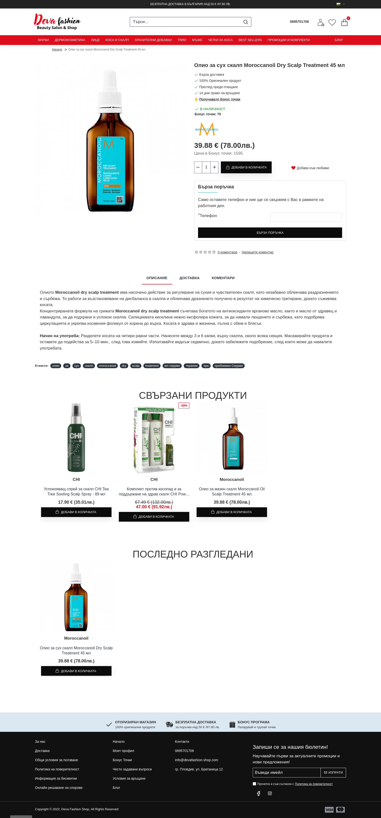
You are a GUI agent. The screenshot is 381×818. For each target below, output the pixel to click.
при (206, 365)
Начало (57, 49)
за (66, 365)
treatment (152, 365)
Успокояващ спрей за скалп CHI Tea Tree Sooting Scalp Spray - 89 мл (76, 491)
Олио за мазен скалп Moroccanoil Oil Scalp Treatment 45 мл (232, 491)
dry (124, 365)
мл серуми (172, 365)
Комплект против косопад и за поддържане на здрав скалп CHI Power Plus (154, 492)
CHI (76, 479)
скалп (89, 365)
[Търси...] (245, 21)
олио (55, 365)
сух (76, 365)
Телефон (208, 215)
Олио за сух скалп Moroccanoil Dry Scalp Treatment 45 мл (76, 650)
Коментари (223, 278)
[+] (214, 167)
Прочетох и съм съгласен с (293, 784)
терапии (192, 365)
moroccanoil (107, 365)
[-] (198, 167)
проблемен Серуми (229, 365)
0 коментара (227, 252)
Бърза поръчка (270, 232)
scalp (135, 365)
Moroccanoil (232, 479)
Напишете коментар (258, 252)
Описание (157, 278)
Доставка (190, 278)
